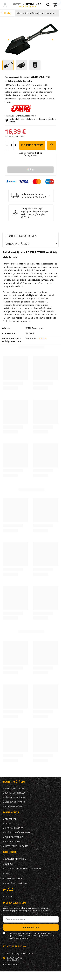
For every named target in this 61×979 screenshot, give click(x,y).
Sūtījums (9, 864)
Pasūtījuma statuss (14, 788)
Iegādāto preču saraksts (17, 833)
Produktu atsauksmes (21, 236)
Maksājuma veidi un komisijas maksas (23, 869)
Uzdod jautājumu (17, 244)
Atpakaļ (6, 13)
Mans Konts (11, 812)
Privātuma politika (14, 879)
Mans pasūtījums (14, 781)
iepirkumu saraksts (15, 828)
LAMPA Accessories (26, 115)
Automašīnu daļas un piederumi (39, 13)
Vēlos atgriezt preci (15, 802)
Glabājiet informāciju (15, 859)
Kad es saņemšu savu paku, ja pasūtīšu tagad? (33, 196)
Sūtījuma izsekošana (15, 793)
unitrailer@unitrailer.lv (20, 953)
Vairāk (42, 338)
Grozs (8, 824)
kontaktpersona (13, 806)
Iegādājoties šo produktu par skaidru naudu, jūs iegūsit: (35, 213)
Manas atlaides (12, 842)
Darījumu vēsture (14, 837)
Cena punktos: (28, 208)
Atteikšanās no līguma (16, 884)
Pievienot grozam (32, 145)
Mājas (19, 13)
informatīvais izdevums (16, 846)
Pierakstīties (31, 927)
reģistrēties (11, 819)
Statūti (8, 874)
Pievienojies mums (15, 902)
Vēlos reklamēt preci (16, 797)
